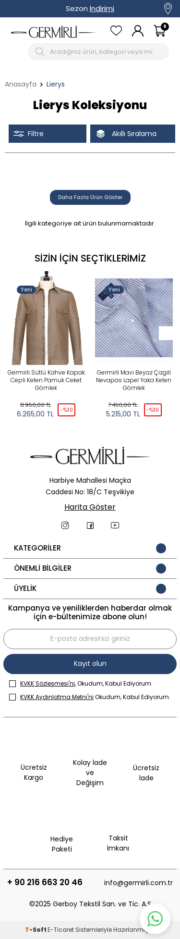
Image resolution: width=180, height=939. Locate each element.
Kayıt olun (90, 663)
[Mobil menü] (17, 51)
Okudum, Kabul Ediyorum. (89, 697)
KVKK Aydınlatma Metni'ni (57, 697)
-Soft (36, 930)
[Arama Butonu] (41, 51)
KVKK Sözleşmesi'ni (47, 683)
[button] (166, 333)
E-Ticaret (61, 930)
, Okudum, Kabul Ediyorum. (81, 683)
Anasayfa (20, 84)
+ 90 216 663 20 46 (45, 882)
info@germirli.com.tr (138, 883)
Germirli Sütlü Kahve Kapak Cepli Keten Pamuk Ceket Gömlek (46, 380)
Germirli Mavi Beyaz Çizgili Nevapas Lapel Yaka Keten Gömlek (133, 380)
